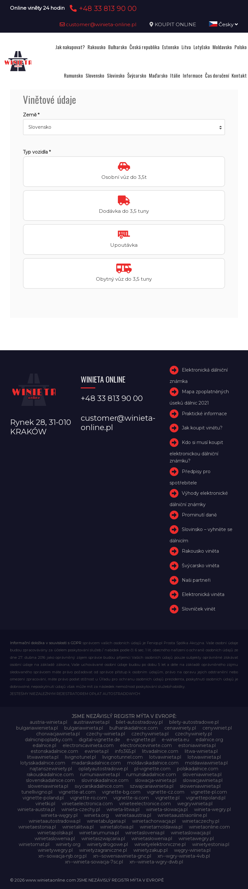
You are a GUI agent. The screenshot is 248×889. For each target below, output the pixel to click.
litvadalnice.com (160, 751)
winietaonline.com (209, 827)
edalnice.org (209, 740)
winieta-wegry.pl (212, 809)
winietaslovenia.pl (144, 833)
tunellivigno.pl (36, 792)
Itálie (175, 75)
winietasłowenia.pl (151, 838)
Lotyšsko (201, 46)
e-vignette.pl (141, 740)
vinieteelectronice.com (145, 804)
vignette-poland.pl (43, 798)
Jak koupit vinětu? (202, 428)
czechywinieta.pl (150, 734)
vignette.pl (167, 798)
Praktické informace (204, 414)
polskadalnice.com (197, 769)
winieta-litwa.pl (123, 809)
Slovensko (95, 75)
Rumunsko (73, 75)
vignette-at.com (77, 792)
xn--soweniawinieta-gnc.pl (122, 856)
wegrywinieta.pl (194, 804)
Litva (186, 46)
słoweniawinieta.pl (200, 786)
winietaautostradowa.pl (54, 821)
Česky (223, 24)
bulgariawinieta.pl (83, 728)
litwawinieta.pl (42, 757)
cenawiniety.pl (180, 728)
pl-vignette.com (152, 769)
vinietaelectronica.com (87, 804)
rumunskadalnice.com (151, 774)
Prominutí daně (199, 515)
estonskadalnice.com (54, 751)
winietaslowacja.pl (191, 833)
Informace (192, 75)
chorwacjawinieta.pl (58, 734)
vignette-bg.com (121, 792)
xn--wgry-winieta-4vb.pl (184, 856)
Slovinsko (116, 75)
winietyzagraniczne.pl (103, 850)
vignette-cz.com (165, 792)
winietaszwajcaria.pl (103, 838)
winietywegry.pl (55, 850)
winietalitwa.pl (78, 827)
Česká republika (144, 46)
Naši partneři (196, 580)
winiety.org (68, 844)
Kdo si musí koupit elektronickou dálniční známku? (196, 451)
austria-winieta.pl (48, 722)
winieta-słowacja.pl (167, 809)
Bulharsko (117, 46)
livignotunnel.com (122, 757)
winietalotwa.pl (116, 827)
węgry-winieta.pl (192, 850)
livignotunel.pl (80, 757)
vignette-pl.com (209, 792)
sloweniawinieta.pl (48, 786)
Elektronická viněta (203, 595)
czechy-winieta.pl (105, 734)
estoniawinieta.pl (197, 745)
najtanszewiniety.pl (51, 769)
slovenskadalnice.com (50, 780)
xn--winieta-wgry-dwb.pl (156, 862)
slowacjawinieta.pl (202, 780)
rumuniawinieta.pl (100, 774)
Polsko (240, 46)
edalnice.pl (44, 745)
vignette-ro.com (88, 798)
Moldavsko (222, 46)
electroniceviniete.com (146, 745)
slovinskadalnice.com (105, 780)
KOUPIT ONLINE (175, 24)
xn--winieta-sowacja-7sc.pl (94, 862)
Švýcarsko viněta (200, 566)
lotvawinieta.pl (165, 757)
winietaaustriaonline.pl (182, 815)
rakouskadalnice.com (50, 774)
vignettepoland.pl (205, 798)
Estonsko (170, 46)
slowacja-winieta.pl (155, 780)
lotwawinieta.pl (204, 757)
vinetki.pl (45, 804)
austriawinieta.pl (91, 722)
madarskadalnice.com (96, 763)
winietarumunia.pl (99, 833)
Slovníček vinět (198, 609)
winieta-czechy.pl (80, 809)
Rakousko (97, 46)
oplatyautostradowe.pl (103, 769)
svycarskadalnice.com (99, 786)
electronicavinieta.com (88, 745)
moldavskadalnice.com (153, 763)
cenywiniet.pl (217, 728)
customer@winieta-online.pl (98, 24)
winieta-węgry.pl (59, 815)
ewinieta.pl (96, 751)
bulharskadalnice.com (133, 728)
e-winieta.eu (175, 740)
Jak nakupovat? (70, 46)
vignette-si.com (131, 798)
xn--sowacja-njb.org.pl (62, 856)
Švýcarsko (136, 75)
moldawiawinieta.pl (206, 763)
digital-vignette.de (99, 740)
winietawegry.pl (196, 838)
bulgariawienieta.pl (37, 728)
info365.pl (125, 751)
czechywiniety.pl (193, 734)
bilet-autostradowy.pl (139, 722)
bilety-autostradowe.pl (194, 722)
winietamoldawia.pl (161, 827)
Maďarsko (158, 75)
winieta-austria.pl (36, 809)
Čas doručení (217, 75)
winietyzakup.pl (150, 850)
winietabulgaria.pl (106, 821)
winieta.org (96, 815)
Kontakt (239, 75)
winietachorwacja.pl (154, 821)
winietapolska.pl (55, 833)
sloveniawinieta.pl (202, 774)
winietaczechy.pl (200, 821)
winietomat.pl (34, 844)
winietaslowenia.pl (55, 838)
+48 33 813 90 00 (102, 8)
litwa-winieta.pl (201, 751)
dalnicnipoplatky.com (48, 740)
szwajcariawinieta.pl (151, 786)
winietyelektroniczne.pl (160, 844)
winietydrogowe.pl (107, 844)
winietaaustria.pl (133, 815)
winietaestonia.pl (37, 827)
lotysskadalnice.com (42, 763)
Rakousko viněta (200, 551)
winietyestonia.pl (210, 844)
